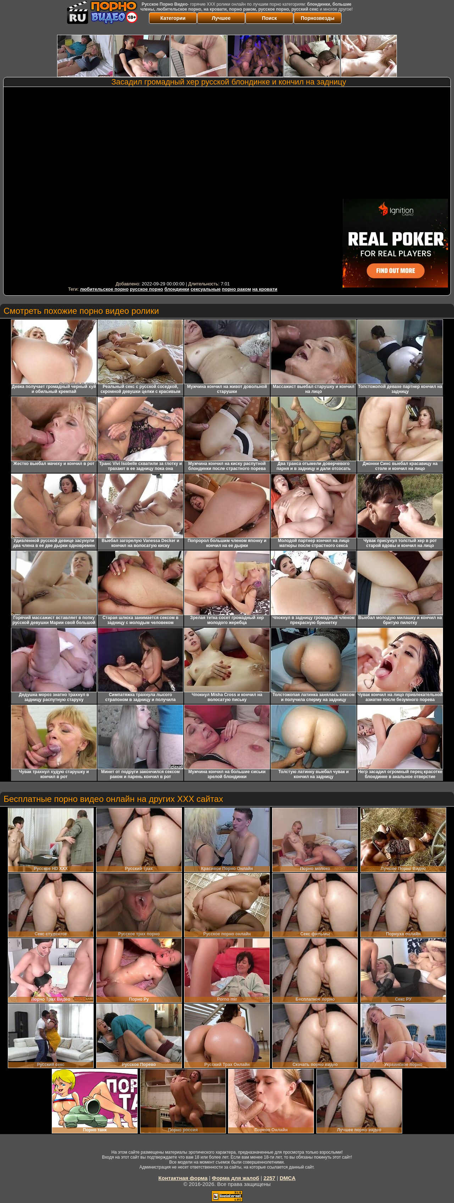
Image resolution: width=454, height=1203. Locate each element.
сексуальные (205, 289)
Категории (173, 18)
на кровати (264, 289)
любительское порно (104, 289)
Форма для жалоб (235, 1178)
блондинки (176, 289)
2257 (269, 1178)
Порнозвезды (317, 18)
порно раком (236, 289)
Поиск (269, 18)
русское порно (146, 289)
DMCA (287, 1178)
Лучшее (221, 18)
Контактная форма (183, 1178)
